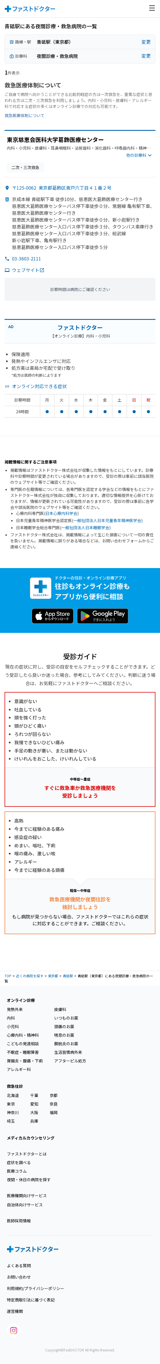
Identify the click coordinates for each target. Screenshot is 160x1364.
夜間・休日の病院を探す (29, 1179)
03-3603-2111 (26, 258)
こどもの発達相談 (23, 1043)
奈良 (54, 1104)
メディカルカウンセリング (30, 1138)
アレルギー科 (19, 1069)
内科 (11, 1018)
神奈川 (13, 1112)
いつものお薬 (66, 1018)
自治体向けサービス (25, 1204)
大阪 (34, 1112)
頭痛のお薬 (64, 1026)
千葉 (34, 1095)
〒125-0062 (62, 187)
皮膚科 (60, 1009)
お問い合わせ (19, 1277)
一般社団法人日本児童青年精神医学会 (107, 520)
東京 (11, 1104)
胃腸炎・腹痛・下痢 (25, 1061)
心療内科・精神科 (23, 1035)
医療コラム (17, 1171)
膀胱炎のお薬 (66, 1043)
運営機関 (15, 1311)
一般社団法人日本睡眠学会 (85, 527)
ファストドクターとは (26, 1154)
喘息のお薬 (64, 1035)
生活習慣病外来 (68, 1052)
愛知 (34, 1104)
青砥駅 (68, 975)
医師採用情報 (19, 1220)
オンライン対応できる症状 (39, 386)
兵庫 (34, 1121)
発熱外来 (15, 1009)
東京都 (53, 975)
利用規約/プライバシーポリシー (35, 1288)
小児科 (13, 1026)
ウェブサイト (28, 269)
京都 (54, 1095)
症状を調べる (19, 1162)
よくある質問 (19, 1265)
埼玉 (11, 1121)
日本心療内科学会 (61, 513)
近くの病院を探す (29, 975)
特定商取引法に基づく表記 (31, 1300)
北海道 (13, 1095)
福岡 (54, 1112)
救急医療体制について (24, 115)
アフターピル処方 (70, 1061)
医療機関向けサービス (27, 1195)
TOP (8, 975)
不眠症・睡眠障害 (23, 1052)
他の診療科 (139, 155)
